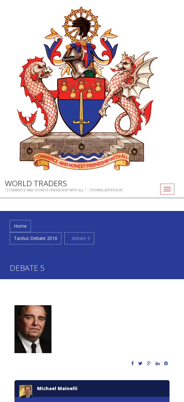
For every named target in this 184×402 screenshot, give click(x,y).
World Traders (36, 183)
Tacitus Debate (78, 226)
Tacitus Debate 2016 (35, 238)
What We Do (47, 226)
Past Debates (109, 226)
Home (20, 226)
